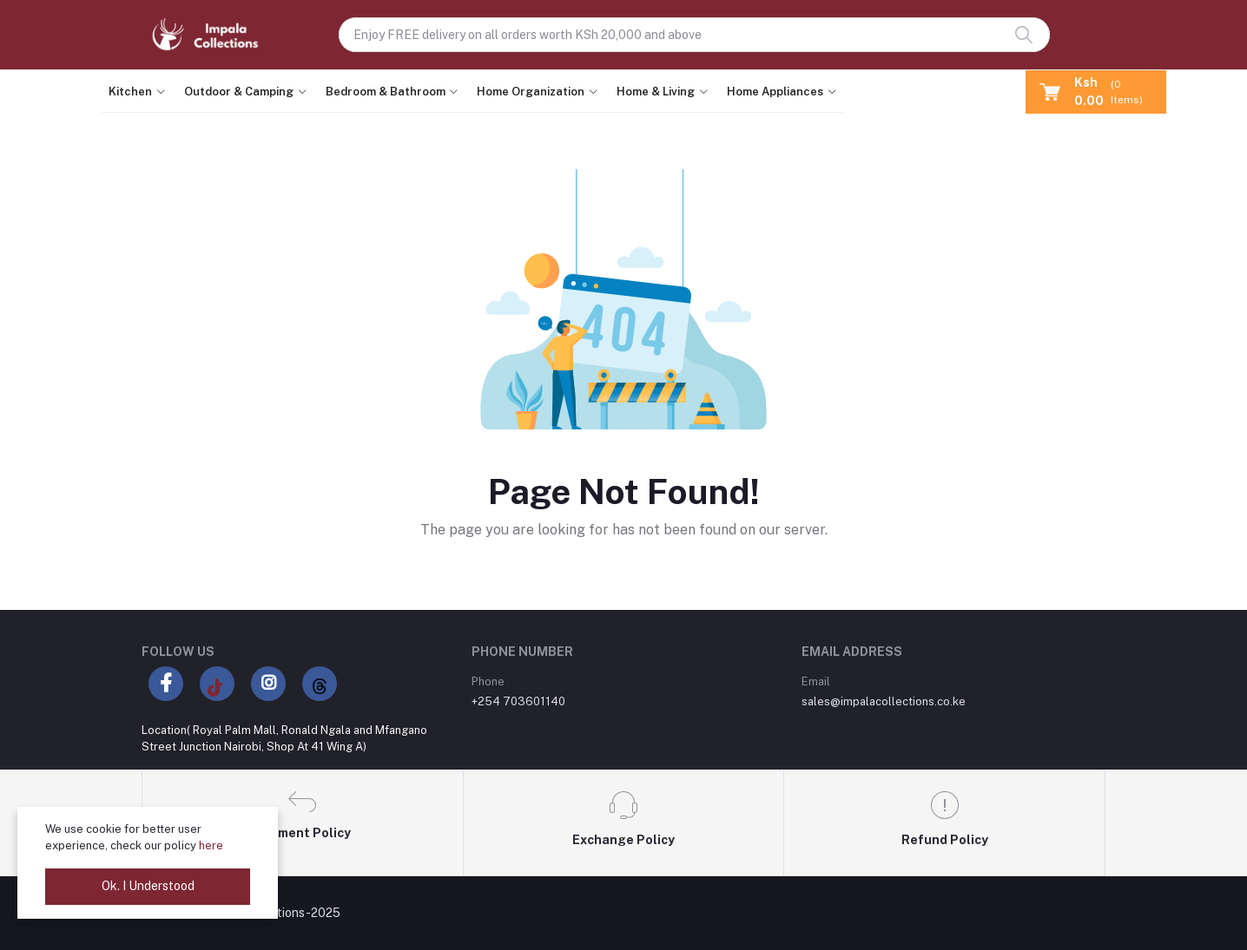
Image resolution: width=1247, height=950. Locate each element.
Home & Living (656, 91)
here (211, 845)
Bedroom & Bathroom (385, 91)
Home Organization (530, 91)
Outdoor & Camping (239, 91)
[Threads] (319, 683)
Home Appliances (775, 91)
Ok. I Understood (148, 886)
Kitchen (130, 91)
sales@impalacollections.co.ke (884, 701)
